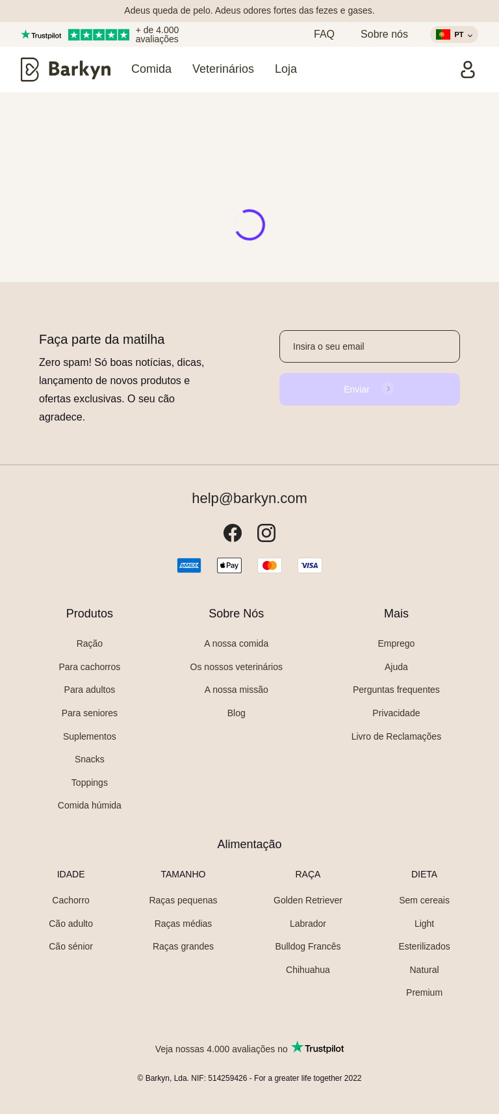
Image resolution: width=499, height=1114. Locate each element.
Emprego (396, 643)
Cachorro (71, 900)
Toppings (89, 782)
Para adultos (90, 689)
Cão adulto (71, 923)
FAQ (324, 34)
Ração (90, 643)
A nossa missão (236, 689)
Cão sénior (71, 946)
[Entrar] (467, 69)
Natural (424, 970)
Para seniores (90, 713)
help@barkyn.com (249, 498)
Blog (236, 713)
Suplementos (89, 736)
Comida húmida (90, 805)
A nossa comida (236, 643)
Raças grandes (183, 946)
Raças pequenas (183, 900)
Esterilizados (424, 946)
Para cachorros (89, 667)
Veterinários (223, 68)
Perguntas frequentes (396, 689)
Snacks (90, 759)
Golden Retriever (308, 900)
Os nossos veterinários (236, 667)
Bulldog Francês (307, 946)
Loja (286, 68)
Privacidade (396, 713)
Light (424, 923)
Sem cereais (424, 900)
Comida (151, 68)
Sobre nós (384, 34)
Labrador (308, 923)
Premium (424, 992)
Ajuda (396, 667)
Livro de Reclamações (397, 736)
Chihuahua (308, 970)
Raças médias (183, 923)
